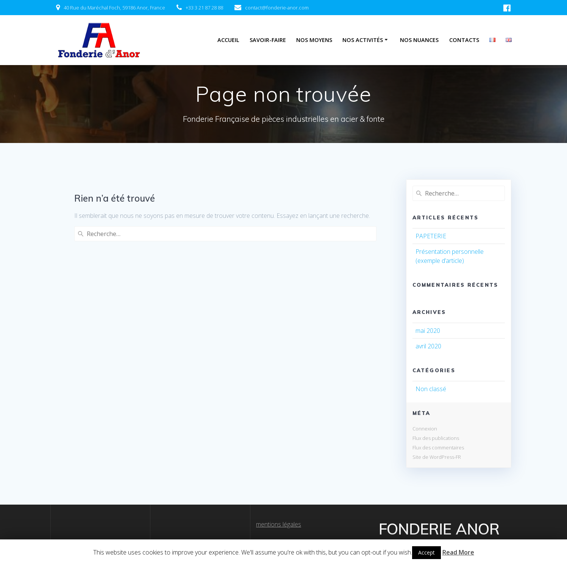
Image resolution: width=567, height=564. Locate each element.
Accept (426, 552)
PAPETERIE (430, 236)
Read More (458, 552)
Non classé (430, 389)
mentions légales (278, 524)
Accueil (228, 40)
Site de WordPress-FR (436, 457)
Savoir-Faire (268, 40)
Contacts (464, 40)
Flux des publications (435, 438)
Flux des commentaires (438, 447)
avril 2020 (428, 346)
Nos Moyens (314, 40)
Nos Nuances (419, 40)
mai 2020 (427, 330)
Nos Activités (362, 40)
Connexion (424, 428)
